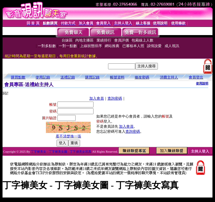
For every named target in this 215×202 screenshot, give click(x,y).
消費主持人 (169, 77)
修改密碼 (142, 77)
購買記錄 (92, 77)
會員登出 (196, 77)
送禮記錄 (67, 77)
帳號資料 (117, 77)
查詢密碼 (115, 98)
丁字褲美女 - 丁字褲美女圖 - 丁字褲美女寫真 (61, 151)
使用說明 (202, 83)
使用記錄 (43, 77)
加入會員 (96, 98)
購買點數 (18, 77)
